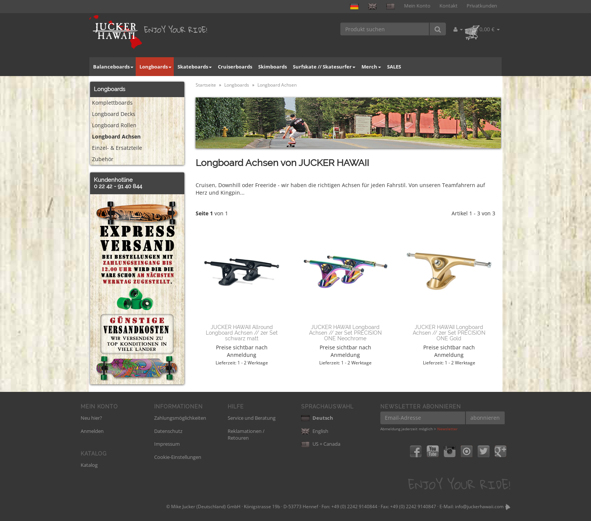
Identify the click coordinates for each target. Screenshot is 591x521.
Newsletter (447, 428)
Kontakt (448, 6)
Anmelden (92, 431)
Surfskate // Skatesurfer (324, 66)
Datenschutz (168, 431)
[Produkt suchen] (385, 29)
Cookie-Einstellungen (177, 457)
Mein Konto (417, 6)
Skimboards (272, 66)
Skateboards (195, 66)
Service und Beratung (252, 417)
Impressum (167, 443)
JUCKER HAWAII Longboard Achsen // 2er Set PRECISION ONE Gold (449, 333)
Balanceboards (113, 66)
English (314, 431)
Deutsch (317, 417)
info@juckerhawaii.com (479, 506)
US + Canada (320, 443)
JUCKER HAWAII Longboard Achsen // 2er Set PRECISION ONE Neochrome (345, 333)
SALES (394, 66)
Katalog (89, 465)
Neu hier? (91, 417)
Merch (371, 66)
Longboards (155, 66)
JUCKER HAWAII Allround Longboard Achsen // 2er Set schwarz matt (242, 333)
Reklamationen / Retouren (246, 435)
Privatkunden (482, 6)
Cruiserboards (235, 66)
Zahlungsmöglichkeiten (180, 417)
